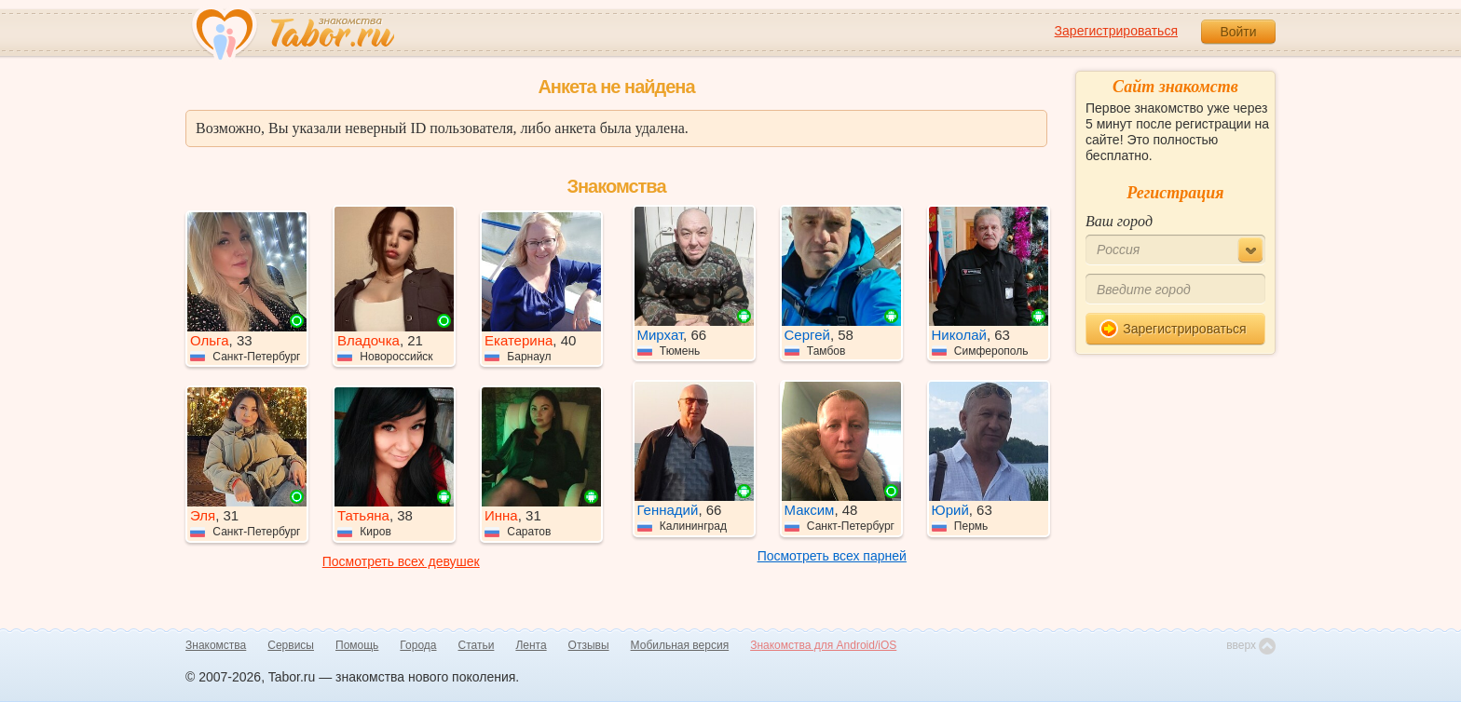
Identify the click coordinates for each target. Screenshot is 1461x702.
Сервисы (290, 645)
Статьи (476, 645)
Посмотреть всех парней (832, 555)
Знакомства (215, 645)
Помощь (356, 645)
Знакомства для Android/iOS (823, 645)
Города (418, 645)
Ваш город (1119, 221)
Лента (530, 645)
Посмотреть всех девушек (401, 561)
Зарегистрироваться (1116, 30)
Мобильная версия (680, 645)
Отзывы (588, 645)
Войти (1238, 31)
